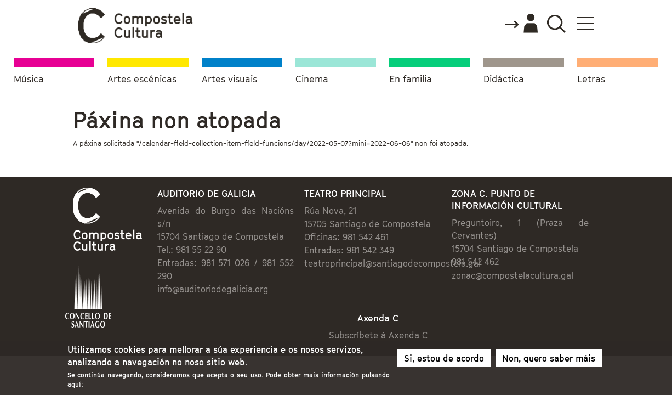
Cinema (311, 77)
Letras (591, 77)
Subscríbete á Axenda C (388, 314)
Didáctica (503, 77)
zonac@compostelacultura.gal (541, 263)
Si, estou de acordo (444, 359)
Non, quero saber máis (548, 359)
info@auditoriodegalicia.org (168, 264)
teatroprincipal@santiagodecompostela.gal (385, 264)
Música (29, 77)
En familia (410, 77)
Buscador (622, 23)
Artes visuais (229, 77)
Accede (586, 24)
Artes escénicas (141, 77)
